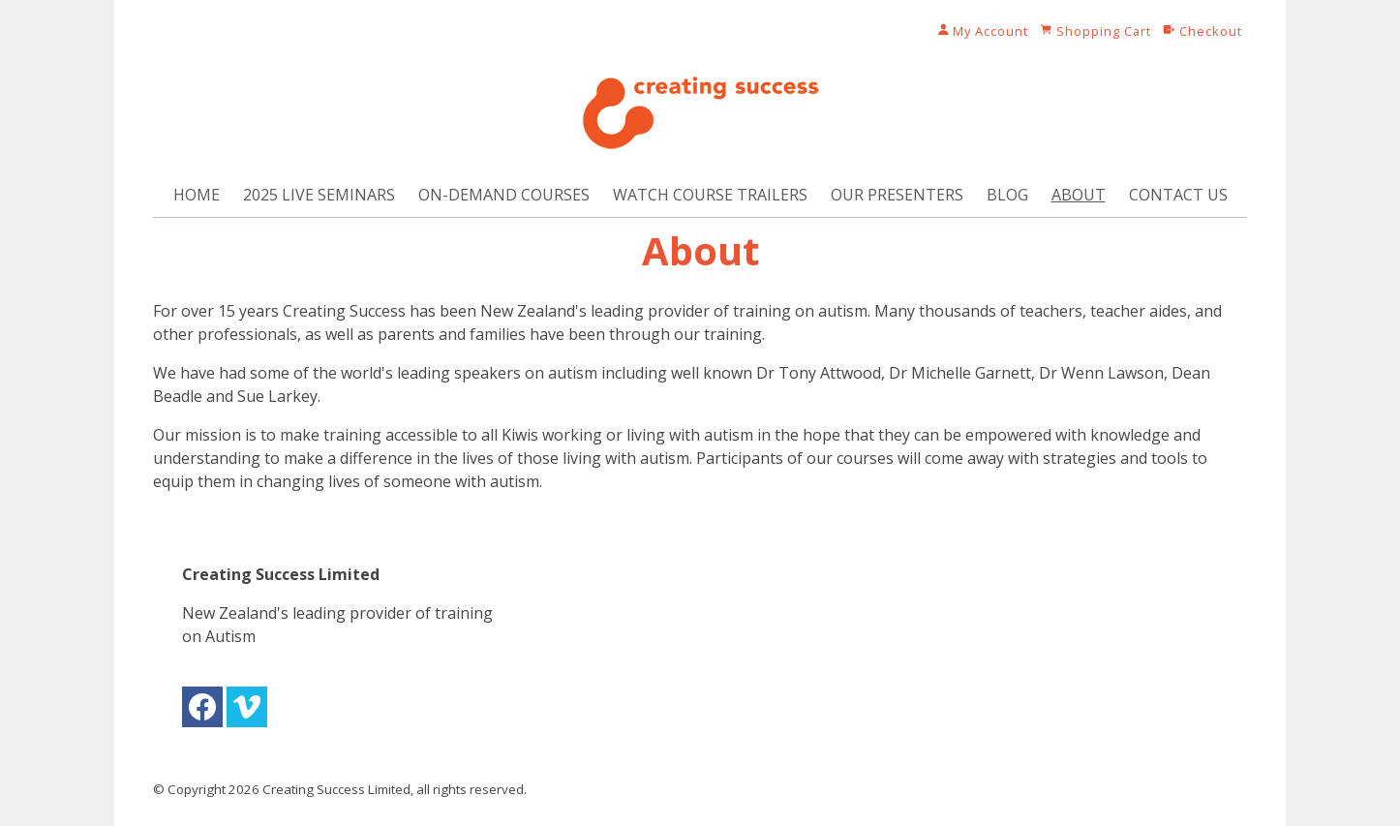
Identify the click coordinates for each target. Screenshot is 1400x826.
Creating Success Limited (336, 789)
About (1078, 194)
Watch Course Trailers (710, 194)
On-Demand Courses (504, 194)
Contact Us (1178, 194)
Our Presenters (897, 194)
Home (196, 194)
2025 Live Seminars (319, 194)
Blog (1007, 194)
